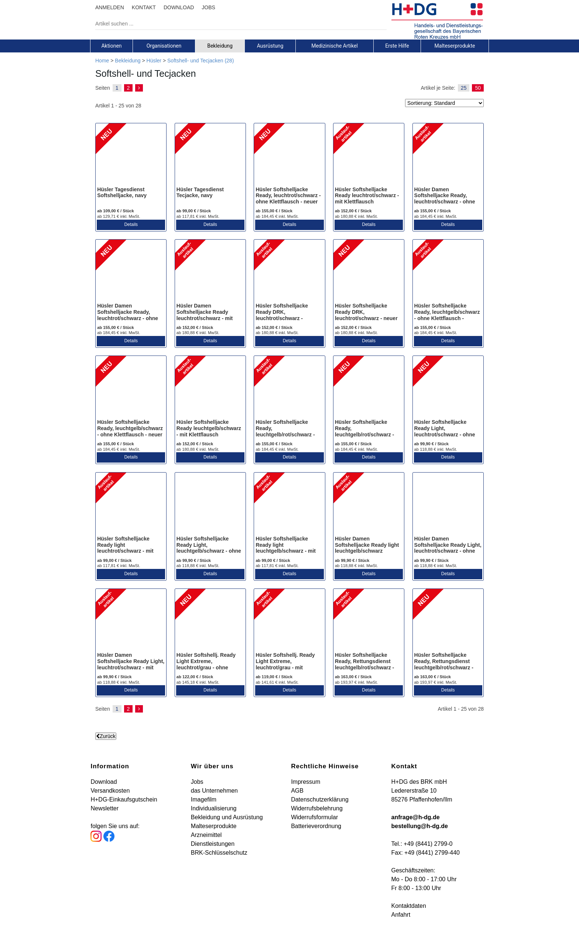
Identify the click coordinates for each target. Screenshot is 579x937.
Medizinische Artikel (334, 46)
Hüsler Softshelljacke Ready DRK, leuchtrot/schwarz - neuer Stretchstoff (366, 315)
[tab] (111, 45)
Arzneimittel (206, 835)
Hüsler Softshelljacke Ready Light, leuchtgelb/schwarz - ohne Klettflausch (209, 548)
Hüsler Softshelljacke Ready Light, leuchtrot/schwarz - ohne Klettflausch (444, 431)
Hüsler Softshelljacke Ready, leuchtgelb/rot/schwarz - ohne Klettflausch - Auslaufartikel (285, 434)
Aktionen (111, 46)
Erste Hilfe (397, 46)
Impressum (305, 782)
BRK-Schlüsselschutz (219, 853)
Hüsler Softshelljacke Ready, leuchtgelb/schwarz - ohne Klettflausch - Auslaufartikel (447, 315)
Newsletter (104, 808)
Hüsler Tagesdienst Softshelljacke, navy (122, 192)
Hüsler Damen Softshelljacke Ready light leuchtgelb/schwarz (367, 545)
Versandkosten (110, 790)
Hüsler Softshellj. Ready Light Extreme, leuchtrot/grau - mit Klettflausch (285, 664)
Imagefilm (203, 799)
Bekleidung (220, 46)
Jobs (197, 782)
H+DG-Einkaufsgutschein (123, 799)
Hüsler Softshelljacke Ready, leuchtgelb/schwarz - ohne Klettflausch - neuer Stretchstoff (130, 431)
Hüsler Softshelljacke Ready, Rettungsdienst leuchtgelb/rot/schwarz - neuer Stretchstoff (443, 664)
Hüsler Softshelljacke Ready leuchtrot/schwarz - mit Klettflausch (367, 195)
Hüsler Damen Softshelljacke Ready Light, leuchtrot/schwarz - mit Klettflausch (130, 664)
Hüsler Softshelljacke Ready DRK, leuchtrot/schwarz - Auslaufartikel (282, 315)
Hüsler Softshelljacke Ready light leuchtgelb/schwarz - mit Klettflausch (286, 548)
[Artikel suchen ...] (235, 24)
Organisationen (164, 46)
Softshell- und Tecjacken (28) (200, 61)
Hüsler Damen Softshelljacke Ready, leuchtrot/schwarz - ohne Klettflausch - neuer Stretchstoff (127, 318)
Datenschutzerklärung (320, 799)
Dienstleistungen (212, 844)
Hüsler (154, 61)
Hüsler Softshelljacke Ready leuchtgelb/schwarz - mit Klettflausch (209, 428)
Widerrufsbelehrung (317, 808)
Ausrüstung (270, 46)
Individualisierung (214, 808)
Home (102, 61)
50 (478, 88)
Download (103, 782)
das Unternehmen (214, 790)
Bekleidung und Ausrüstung (227, 817)
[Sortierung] (444, 103)
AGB (297, 790)
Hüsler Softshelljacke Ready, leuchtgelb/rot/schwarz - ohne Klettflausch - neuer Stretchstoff (366, 434)
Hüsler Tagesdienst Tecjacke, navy (200, 192)
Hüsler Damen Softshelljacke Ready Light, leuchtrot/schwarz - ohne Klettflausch (448, 548)
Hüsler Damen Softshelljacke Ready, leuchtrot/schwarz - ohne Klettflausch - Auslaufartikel (444, 201)
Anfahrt (401, 915)
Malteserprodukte (455, 46)
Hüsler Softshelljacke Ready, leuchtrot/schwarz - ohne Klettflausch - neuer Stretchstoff (288, 198)
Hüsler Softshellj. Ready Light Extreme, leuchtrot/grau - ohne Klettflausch (206, 664)
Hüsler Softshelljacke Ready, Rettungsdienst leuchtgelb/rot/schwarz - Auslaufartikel (364, 664)
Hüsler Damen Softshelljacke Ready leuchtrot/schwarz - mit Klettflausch (205, 315)
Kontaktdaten (408, 906)
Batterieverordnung (316, 826)
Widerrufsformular (314, 817)
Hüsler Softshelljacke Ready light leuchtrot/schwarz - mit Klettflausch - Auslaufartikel (125, 551)
